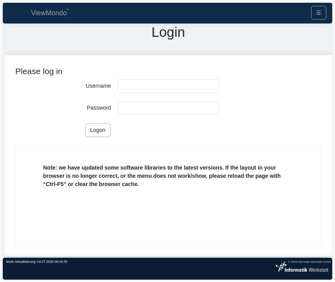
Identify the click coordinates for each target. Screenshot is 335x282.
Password (99, 108)
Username (98, 86)
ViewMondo (49, 13)
